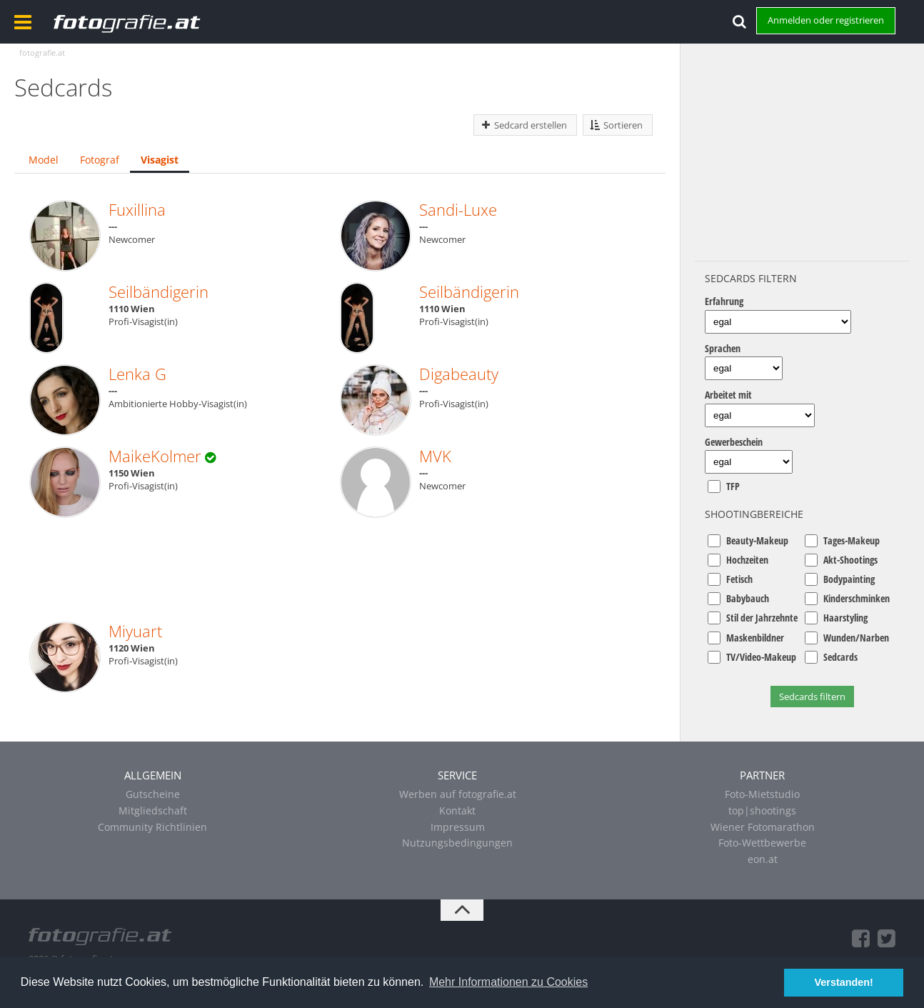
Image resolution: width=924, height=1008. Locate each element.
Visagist (160, 159)
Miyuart (135, 631)
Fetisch (739, 579)
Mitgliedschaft (153, 810)
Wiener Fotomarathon (762, 827)
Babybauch (747, 598)
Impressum (458, 827)
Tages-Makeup (851, 540)
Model (44, 159)
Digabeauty (458, 373)
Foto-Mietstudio (762, 794)
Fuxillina (137, 209)
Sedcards (840, 657)
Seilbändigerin (159, 291)
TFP (733, 486)
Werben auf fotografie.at (457, 794)
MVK (435, 455)
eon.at (763, 859)
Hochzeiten (747, 560)
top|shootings (762, 810)
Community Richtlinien (152, 827)
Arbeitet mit (728, 394)
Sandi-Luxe (458, 209)
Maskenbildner (755, 637)
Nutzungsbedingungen (457, 842)
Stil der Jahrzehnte (762, 617)
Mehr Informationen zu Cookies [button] (508, 982)
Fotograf (99, 159)
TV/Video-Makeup (761, 657)
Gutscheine (153, 794)
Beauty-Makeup (757, 540)
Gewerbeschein (734, 442)
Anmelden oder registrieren (826, 20)
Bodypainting (849, 579)
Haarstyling (845, 617)
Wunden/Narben (856, 637)
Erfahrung (724, 301)
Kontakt (457, 810)
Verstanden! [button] (844, 982)
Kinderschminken (856, 598)
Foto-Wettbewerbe (762, 842)
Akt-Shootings (850, 560)
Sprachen (722, 348)
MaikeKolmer (155, 455)
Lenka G (137, 373)
